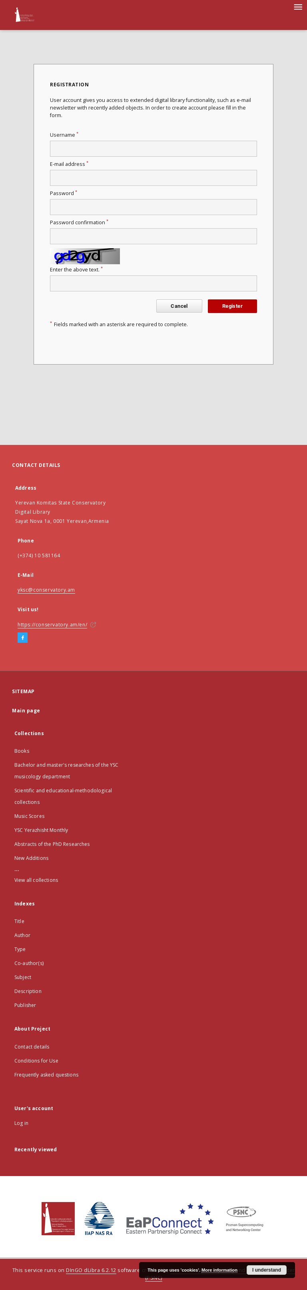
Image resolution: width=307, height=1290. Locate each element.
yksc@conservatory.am (46, 589)
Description (28, 991)
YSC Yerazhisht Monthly (41, 830)
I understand (266, 1270)
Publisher (25, 1005)
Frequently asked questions (46, 1074)
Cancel (179, 306)
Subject (22, 977)
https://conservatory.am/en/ (52, 624)
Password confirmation (79, 222)
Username (64, 135)
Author (22, 935)
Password (63, 193)
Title (19, 921)
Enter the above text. (76, 269)
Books (21, 751)
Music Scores (29, 816)
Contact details (31, 1046)
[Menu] (298, 6)
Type (20, 949)
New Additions (31, 858)
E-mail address (69, 164)
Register (232, 306)
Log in (21, 1123)
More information (219, 1270)
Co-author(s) (29, 963)
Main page (26, 710)
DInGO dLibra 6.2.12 (91, 1270)
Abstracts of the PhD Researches (52, 844)
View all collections (36, 880)
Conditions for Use (36, 1060)
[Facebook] (23, 638)
